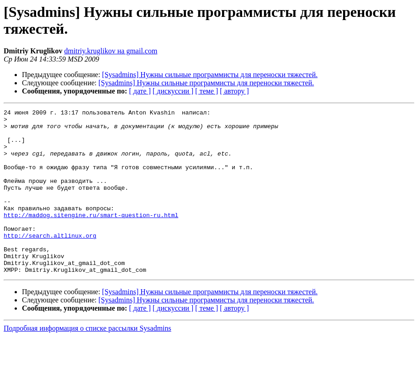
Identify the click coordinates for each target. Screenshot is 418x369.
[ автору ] (234, 91)
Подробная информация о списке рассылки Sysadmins (87, 361)
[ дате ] (140, 91)
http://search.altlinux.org (50, 261)
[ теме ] (206, 91)
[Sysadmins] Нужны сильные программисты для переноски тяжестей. (209, 74)
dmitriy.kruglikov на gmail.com (110, 51)
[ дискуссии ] (173, 91)
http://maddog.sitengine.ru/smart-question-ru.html (91, 237)
